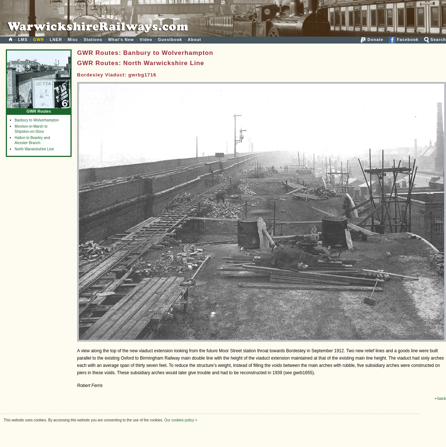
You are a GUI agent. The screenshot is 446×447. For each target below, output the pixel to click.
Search (435, 39)
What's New (121, 39)
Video (146, 39)
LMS (22, 39)
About (194, 39)
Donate (372, 39)
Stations (93, 39)
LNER (56, 39)
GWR (38, 39)
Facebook (404, 39)
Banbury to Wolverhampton (37, 120)
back (440, 398)
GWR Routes (39, 109)
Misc (73, 39)
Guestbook (170, 39)
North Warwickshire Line (34, 149)
